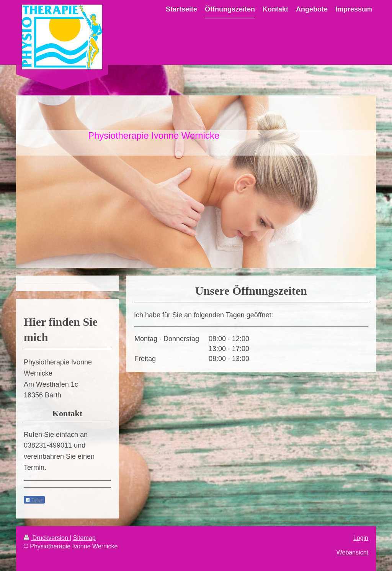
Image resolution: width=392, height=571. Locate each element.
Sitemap (84, 538)
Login (360, 538)
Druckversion (47, 538)
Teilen (34, 500)
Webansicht (352, 552)
